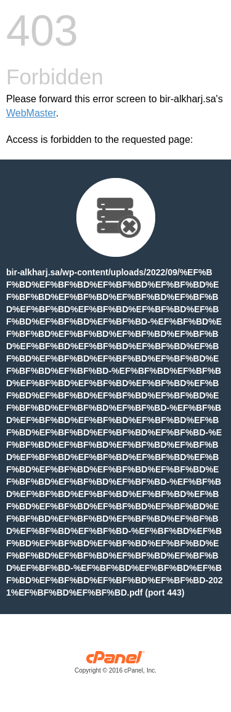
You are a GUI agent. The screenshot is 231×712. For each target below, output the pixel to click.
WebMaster (31, 113)
